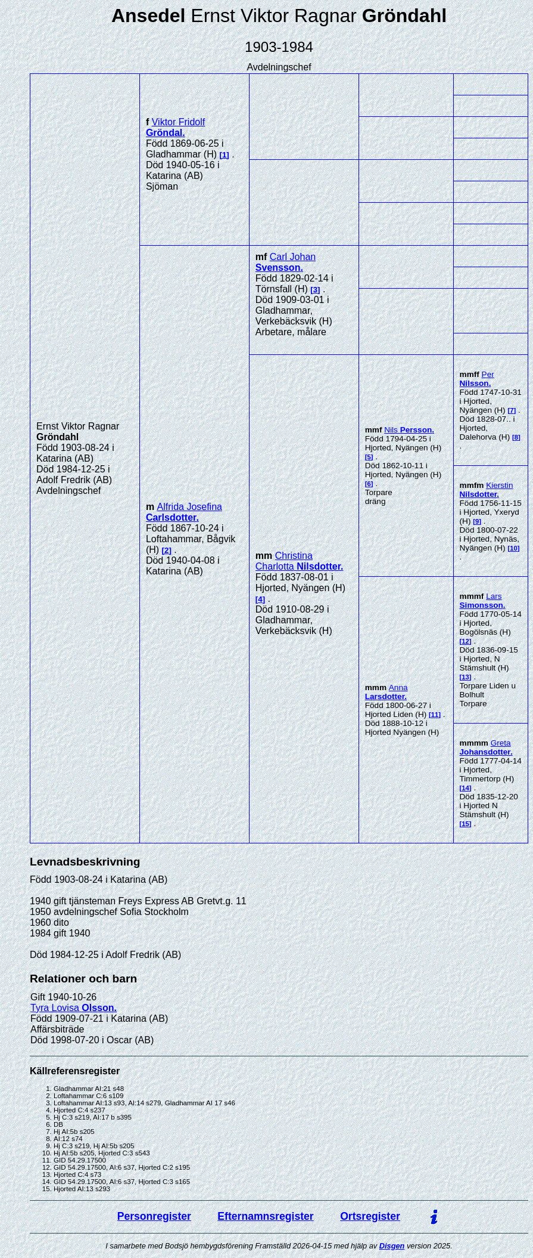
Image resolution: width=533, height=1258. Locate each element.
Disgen (392, 1245)
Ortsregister (370, 1216)
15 (465, 823)
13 (465, 677)
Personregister (154, 1216)
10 (514, 548)
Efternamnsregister (265, 1216)
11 (435, 714)
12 (465, 641)
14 (465, 788)
